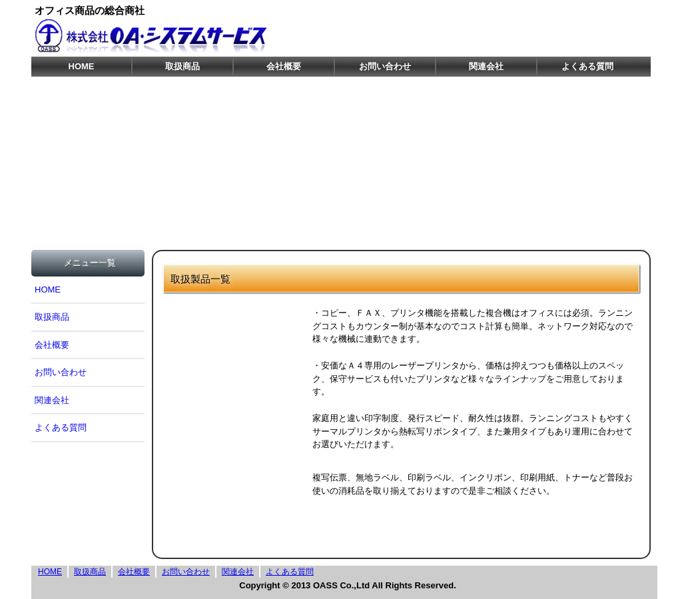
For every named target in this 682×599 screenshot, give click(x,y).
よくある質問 (587, 66)
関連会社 (486, 66)
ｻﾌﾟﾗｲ (238, 484)
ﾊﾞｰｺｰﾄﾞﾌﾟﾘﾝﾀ (238, 431)
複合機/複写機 (238, 326)
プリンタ (238, 378)
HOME (82, 66)
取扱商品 (182, 66)
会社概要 (283, 66)
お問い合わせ (385, 66)
